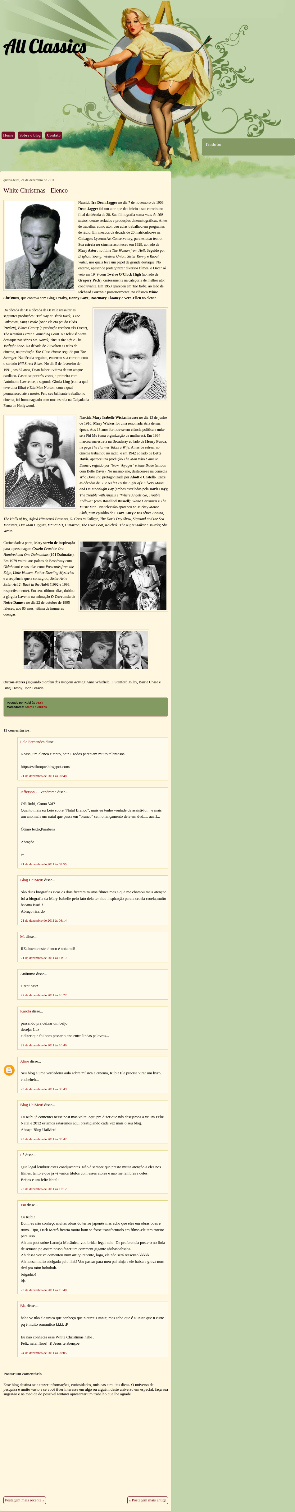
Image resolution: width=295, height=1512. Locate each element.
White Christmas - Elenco (35, 190)
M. (22, 936)
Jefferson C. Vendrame (38, 792)
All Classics (44, 46)
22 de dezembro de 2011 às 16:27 (43, 995)
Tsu (23, 1205)
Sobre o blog (30, 135)
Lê (22, 1155)
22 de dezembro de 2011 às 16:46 (43, 1045)
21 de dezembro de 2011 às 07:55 (43, 864)
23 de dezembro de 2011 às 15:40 (43, 1290)
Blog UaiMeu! (31, 880)
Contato (54, 135)
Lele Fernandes (32, 742)
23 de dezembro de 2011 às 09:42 (43, 1139)
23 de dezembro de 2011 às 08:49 (43, 1089)
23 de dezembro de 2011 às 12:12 (43, 1189)
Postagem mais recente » (24, 1500)
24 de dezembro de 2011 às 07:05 (43, 1353)
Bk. (23, 1306)
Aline (24, 1061)
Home (8, 135)
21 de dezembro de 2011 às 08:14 (43, 920)
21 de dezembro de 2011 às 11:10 (43, 958)
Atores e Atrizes (36, 707)
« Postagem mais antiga (147, 1500)
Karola (26, 1011)
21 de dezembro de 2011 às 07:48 (43, 776)
